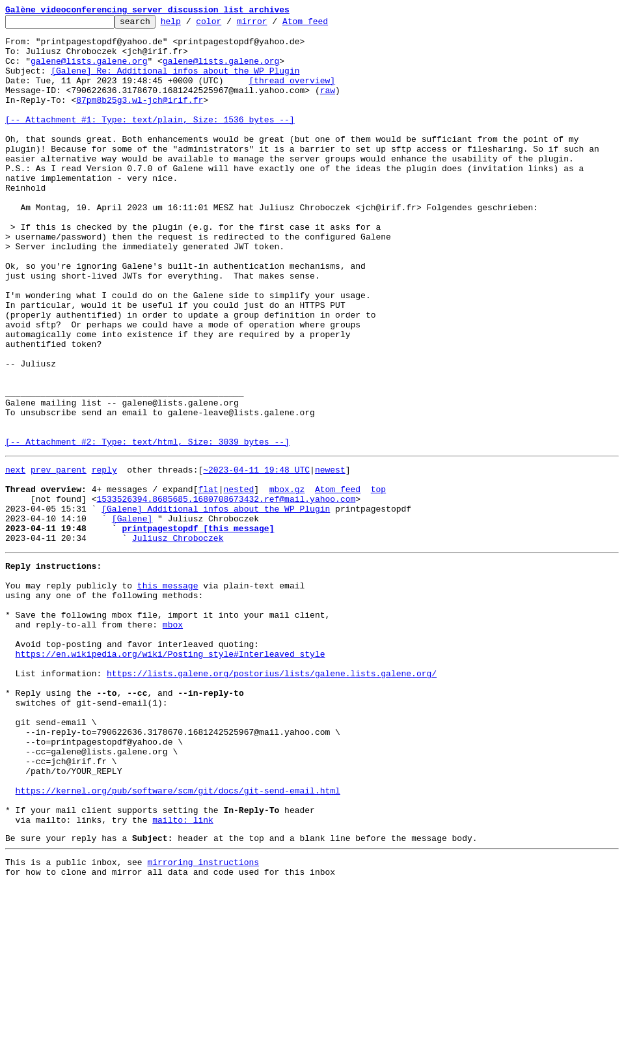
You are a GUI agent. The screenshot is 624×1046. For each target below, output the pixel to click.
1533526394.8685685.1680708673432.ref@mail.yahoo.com (225, 592)
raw (327, 105)
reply (104, 557)
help (191, 25)
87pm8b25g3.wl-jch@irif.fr (139, 117)
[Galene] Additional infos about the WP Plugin (216, 604)
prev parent (59, 557)
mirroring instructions (203, 1020)
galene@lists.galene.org (89, 70)
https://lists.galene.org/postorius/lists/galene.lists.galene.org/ (272, 798)
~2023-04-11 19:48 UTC (256, 557)
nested (238, 580)
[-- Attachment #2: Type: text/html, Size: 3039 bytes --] (147, 527)
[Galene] (132, 616)
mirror (272, 25)
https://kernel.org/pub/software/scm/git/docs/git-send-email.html (178, 938)
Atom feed (325, 25)
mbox (173, 739)
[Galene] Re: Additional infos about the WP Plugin (175, 82)
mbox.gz (287, 580)
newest (330, 557)
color (228, 25)
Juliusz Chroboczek (177, 639)
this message (167, 692)
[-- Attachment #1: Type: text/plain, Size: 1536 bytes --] (150, 140)
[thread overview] (292, 94)
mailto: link (182, 974)
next (15, 557)
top (378, 580)
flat (208, 580)
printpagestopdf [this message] (198, 627)
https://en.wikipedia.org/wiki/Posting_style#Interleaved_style (170, 774)
